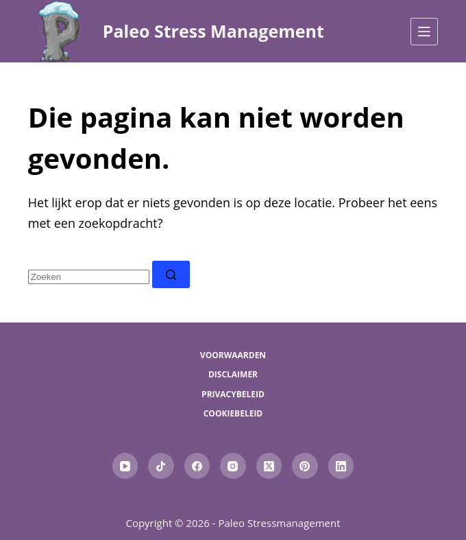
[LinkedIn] (341, 466)
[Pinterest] (305, 466)
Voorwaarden (233, 355)
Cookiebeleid (233, 413)
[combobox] (88, 277)
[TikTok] (161, 466)
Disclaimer (233, 374)
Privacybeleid (233, 394)
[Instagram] (233, 466)
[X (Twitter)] (269, 466)
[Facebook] (197, 466)
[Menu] (424, 31)
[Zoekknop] (171, 274)
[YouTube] (125, 466)
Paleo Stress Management (213, 31)
